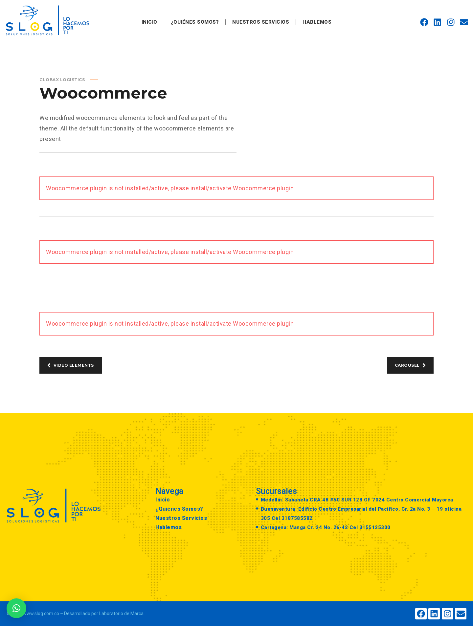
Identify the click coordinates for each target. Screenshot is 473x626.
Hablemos (317, 22)
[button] (16, 608)
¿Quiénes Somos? (195, 22)
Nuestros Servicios (260, 22)
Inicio (149, 22)
